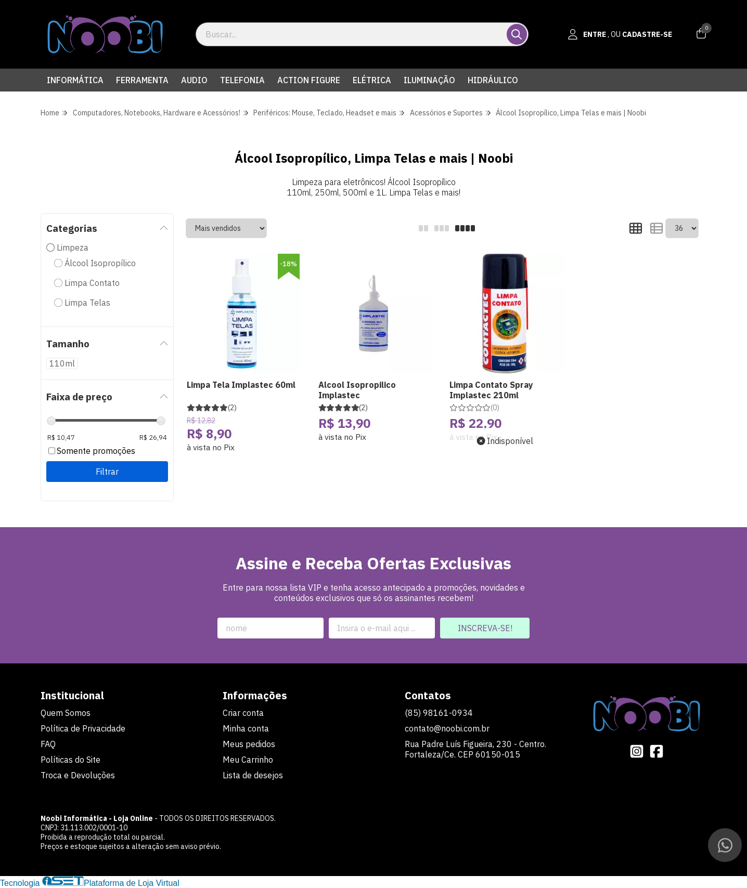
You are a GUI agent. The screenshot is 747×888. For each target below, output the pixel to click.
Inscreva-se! (485, 628)
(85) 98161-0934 (439, 713)
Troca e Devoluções (78, 775)
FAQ (48, 744)
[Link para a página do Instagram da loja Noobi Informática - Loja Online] (636, 751)
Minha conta (246, 728)
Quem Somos (66, 713)
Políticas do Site (70, 759)
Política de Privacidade (83, 728)
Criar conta (243, 713)
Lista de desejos (253, 775)
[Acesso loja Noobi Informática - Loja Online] (620, 34)
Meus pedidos (249, 744)
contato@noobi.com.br (447, 728)
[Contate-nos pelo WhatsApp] (725, 845)
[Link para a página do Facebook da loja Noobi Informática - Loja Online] (656, 751)
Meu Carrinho (248, 759)
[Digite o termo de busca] (352, 34)
